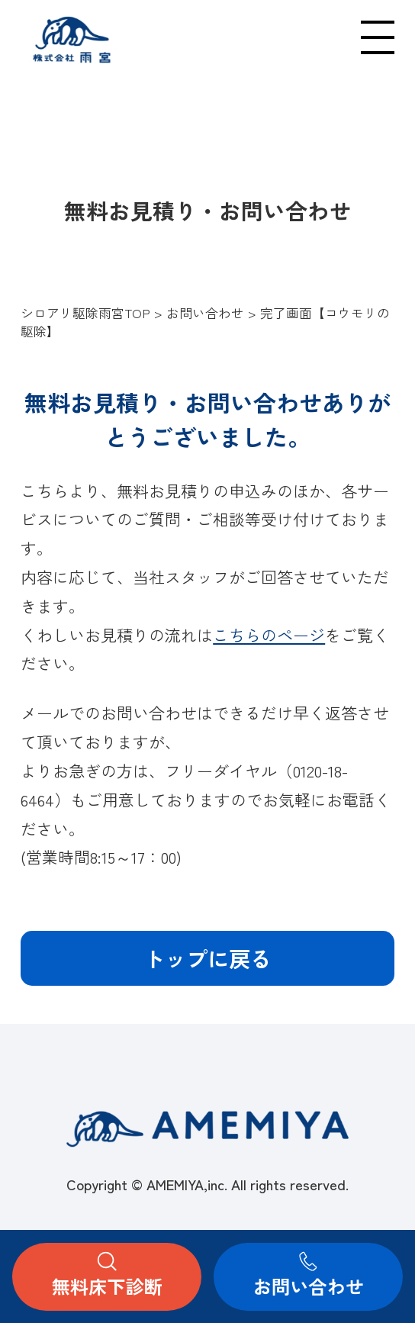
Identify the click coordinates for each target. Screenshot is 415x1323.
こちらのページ (269, 634)
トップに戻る (207, 958)
